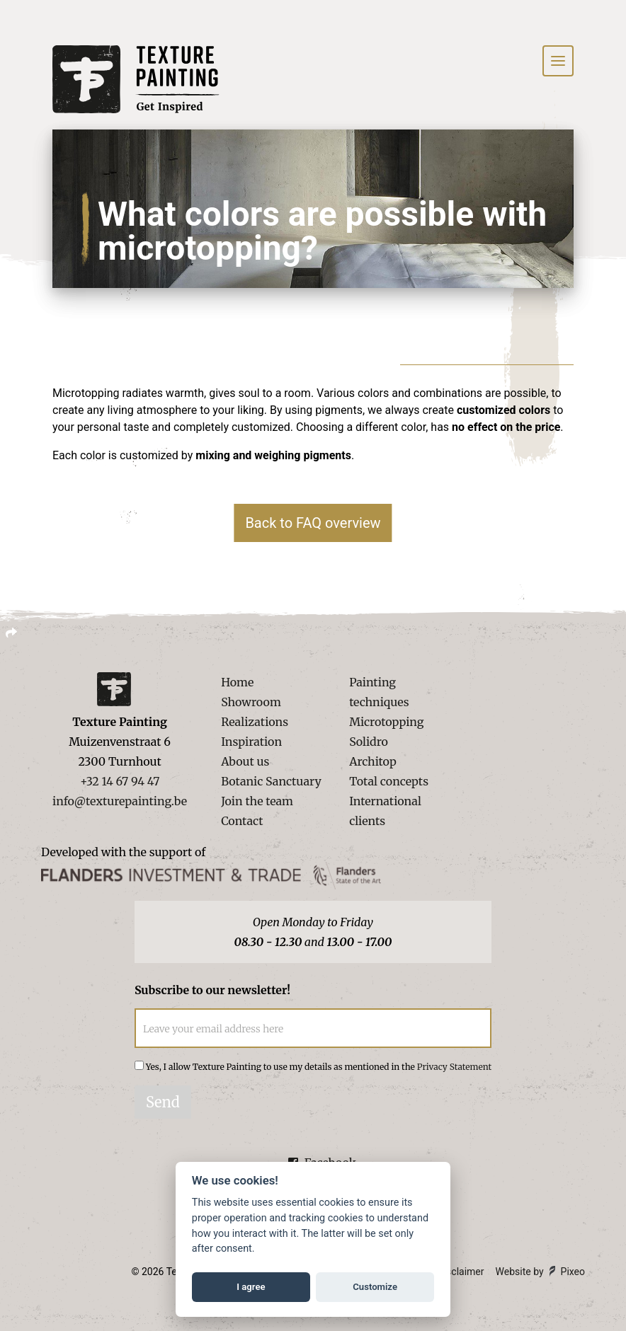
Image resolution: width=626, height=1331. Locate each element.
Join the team (257, 801)
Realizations (254, 722)
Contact (242, 821)
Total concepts (388, 781)
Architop (373, 761)
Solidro (368, 741)
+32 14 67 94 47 (119, 781)
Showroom (251, 702)
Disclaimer (461, 1271)
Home (237, 682)
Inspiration (251, 741)
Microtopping (386, 722)
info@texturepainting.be (119, 801)
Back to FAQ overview (312, 522)
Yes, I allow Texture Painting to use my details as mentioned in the (318, 1066)
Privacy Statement (454, 1066)
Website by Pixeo (540, 1271)
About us (245, 761)
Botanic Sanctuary (271, 781)
